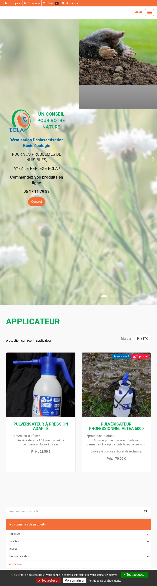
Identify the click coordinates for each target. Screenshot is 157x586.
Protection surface (19, 556)
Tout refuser (48, 580)
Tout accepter (134, 575)
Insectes (14, 541)
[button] (83, 158)
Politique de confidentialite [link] (104, 580)
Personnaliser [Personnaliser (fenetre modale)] (74, 580)
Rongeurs (14, 533)
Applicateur (15, 564)
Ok (146, 511)
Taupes (13, 548)
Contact (36, 202)
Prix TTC (142, 338)
